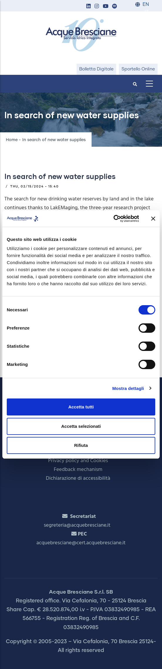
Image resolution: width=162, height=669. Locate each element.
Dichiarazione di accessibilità (78, 478)
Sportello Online (138, 69)
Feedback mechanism (78, 469)
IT (147, 12)
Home (12, 140)
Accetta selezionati (81, 426)
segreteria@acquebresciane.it (77, 525)
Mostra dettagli (128, 388)
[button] (88, 6)
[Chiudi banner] (153, 219)
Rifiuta (81, 445)
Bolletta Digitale (96, 69)
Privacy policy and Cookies (78, 461)
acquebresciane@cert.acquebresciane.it (81, 543)
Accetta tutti (81, 406)
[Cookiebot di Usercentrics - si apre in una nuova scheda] (113, 218)
